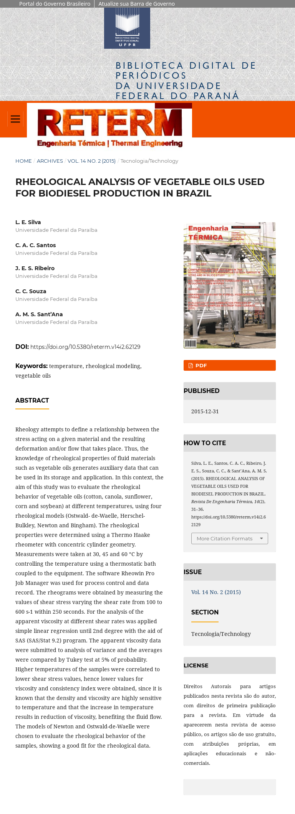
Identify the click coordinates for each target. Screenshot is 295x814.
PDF (200, 365)
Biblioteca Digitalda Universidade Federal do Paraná (186, 80)
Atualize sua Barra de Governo (136, 3)
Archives (50, 161)
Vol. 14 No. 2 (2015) (92, 161)
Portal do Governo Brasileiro (54, 3)
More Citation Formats (224, 538)
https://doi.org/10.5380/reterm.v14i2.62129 (85, 346)
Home (23, 161)
